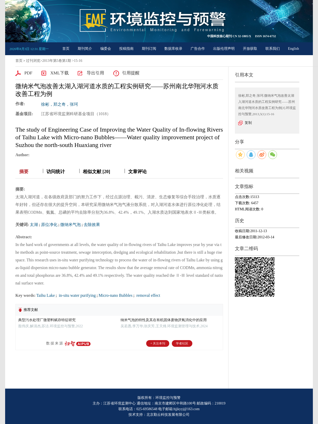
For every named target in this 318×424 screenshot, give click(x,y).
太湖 (34, 224)
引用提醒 (131, 73)
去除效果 (92, 224)
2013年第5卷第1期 (56, 61)
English (293, 49)
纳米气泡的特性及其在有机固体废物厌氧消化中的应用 (164, 320)
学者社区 (182, 343)
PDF (28, 73)
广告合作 (198, 49)
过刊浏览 (33, 61)
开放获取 (250, 49)
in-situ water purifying (77, 295)
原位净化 (49, 224)
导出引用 (95, 73)
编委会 (105, 49)
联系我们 (272, 49)
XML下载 (59, 73)
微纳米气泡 (70, 224)
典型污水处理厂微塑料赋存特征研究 (47, 320)
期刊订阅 (149, 49)
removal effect (147, 295)
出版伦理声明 (224, 49)
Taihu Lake (45, 295)
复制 (248, 123)
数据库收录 (173, 49)
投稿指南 (126, 49)
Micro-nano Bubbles (115, 295)
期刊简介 (85, 49)
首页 (65, 49)
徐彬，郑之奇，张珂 (59, 104)
